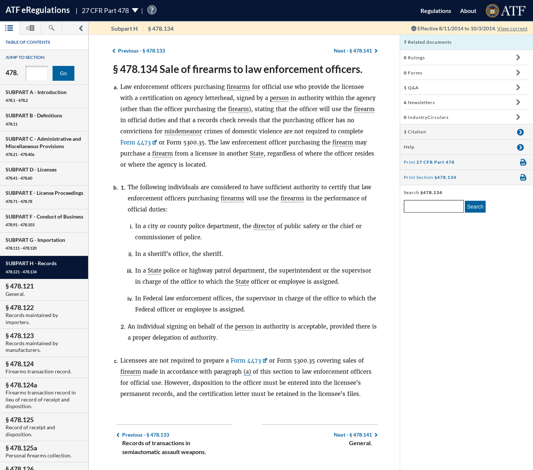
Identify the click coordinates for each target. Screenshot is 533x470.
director (264, 226)
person (279, 97)
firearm (238, 109)
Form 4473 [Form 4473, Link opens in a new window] (135, 142)
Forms (413, 73)
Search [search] (475, 207)
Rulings (414, 57)
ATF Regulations (38, 10)
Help (409, 147)
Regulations (435, 10)
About (468, 10)
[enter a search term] (434, 206)
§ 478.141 (353, 50)
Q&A (411, 87)
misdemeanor (183, 131)
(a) (247, 371)
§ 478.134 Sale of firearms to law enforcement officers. (237, 69)
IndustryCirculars (426, 117)
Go (63, 73)
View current (512, 28)
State (257, 153)
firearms (238, 86)
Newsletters (419, 102)
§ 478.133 (141, 50)
